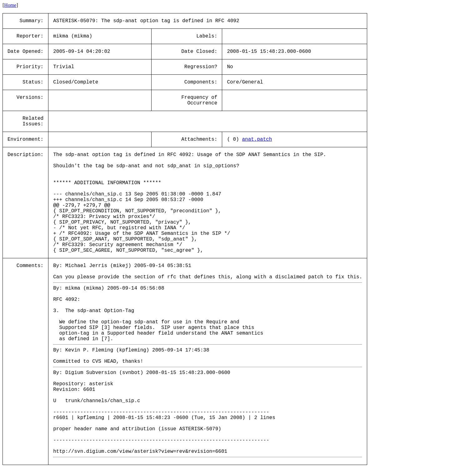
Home (10, 5)
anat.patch (257, 139)
